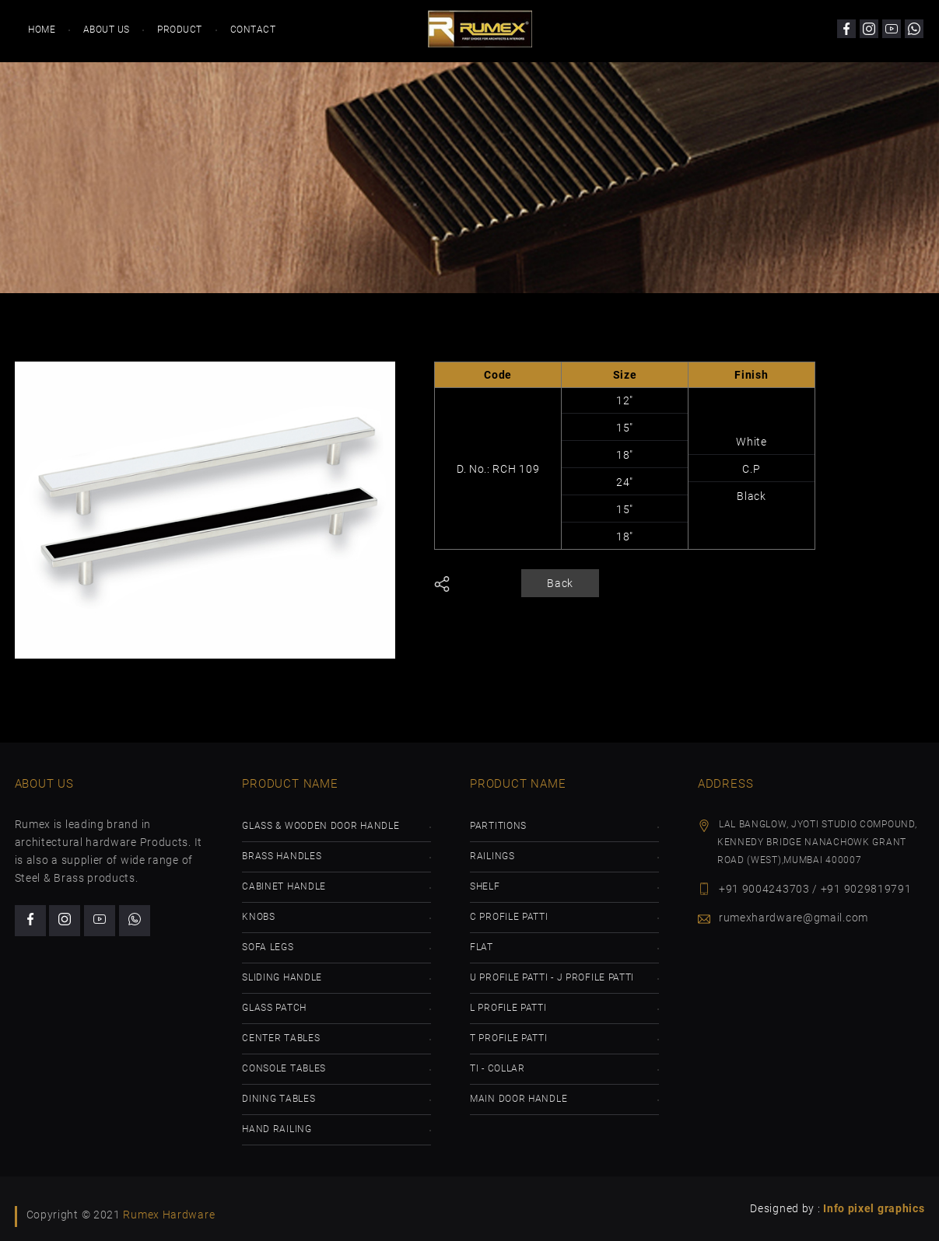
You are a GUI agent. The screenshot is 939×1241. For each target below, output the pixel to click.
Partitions (498, 825)
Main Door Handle (518, 1098)
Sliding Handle (282, 977)
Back (560, 583)
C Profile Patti (509, 916)
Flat (481, 947)
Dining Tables (278, 1098)
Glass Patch (274, 1007)
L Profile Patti (508, 1007)
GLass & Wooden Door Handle (320, 825)
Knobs (258, 916)
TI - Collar (497, 1068)
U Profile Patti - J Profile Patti (552, 977)
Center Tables (281, 1038)
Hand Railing (276, 1129)
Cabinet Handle (284, 886)
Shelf (485, 886)
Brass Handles (281, 856)
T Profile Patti (509, 1038)
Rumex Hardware (169, 1214)
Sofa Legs (267, 947)
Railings (492, 856)
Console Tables (284, 1068)
